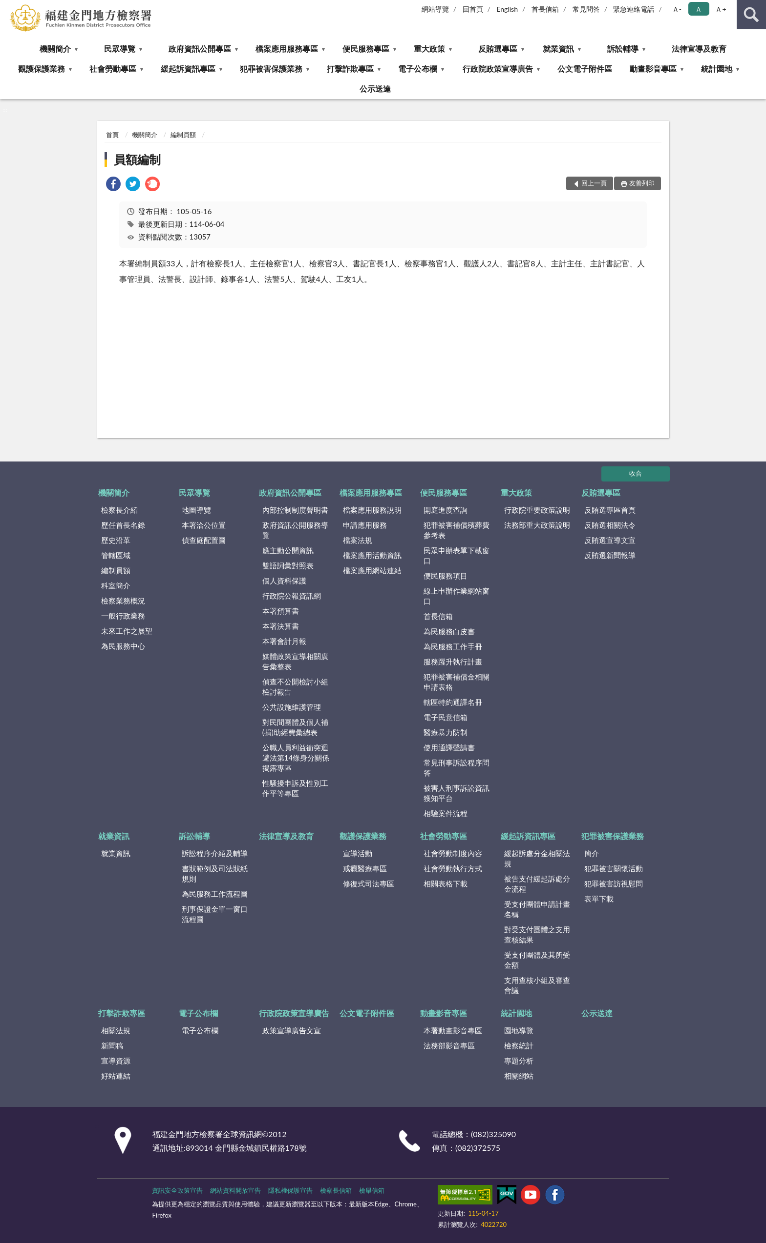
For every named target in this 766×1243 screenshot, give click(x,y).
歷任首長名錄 (123, 525)
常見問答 (586, 9)
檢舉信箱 (371, 1190)
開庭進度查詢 (446, 509)
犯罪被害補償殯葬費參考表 (456, 530)
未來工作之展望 (126, 630)
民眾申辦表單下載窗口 (456, 555)
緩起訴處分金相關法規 (537, 858)
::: (7, 7)
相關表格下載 (446, 883)
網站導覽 (435, 9)
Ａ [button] (698, 9)
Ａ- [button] (676, 9)
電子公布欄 (417, 68)
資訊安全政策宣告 (177, 1190)
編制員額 (183, 135)
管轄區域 (115, 555)
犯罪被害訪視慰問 (613, 883)
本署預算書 (280, 610)
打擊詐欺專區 (350, 68)
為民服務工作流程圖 (215, 893)
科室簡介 (115, 585)
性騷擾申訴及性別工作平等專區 (295, 788)
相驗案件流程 (446, 813)
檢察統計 (518, 1045)
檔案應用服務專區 (286, 48)
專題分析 (518, 1060)
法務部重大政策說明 (537, 525)
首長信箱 (545, 9)
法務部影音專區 (449, 1045)
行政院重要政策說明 (537, 509)
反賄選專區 (497, 48)
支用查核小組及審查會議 (537, 985)
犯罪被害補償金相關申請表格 (456, 681)
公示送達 (375, 88)
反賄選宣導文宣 (610, 540)
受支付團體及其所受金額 (537, 959)
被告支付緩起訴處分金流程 (537, 883)
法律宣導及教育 (699, 48)
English (507, 9)
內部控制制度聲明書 (295, 509)
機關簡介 (55, 48)
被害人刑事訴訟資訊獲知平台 (456, 792)
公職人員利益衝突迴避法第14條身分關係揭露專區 (295, 757)
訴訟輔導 (622, 48)
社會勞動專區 (112, 68)
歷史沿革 (115, 540)
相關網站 (518, 1075)
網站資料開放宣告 (235, 1190)
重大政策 (429, 48)
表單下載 (599, 898)
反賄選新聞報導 (610, 555)
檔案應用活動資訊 (372, 555)
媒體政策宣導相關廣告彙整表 (295, 661)
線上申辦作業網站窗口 (456, 595)
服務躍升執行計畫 (453, 661)
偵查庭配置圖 (204, 540)
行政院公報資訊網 (291, 595)
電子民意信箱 (446, 717)
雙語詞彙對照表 (288, 565)
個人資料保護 (284, 580)
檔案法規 (357, 540)
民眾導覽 (119, 48)
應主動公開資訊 (288, 550)
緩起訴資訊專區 (188, 68)
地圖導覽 (196, 509)
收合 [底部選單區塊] (635, 473)
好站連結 (115, 1075)
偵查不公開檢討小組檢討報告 (295, 686)
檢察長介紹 (119, 509)
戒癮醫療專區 (365, 868)
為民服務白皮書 (449, 631)
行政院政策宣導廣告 (498, 68)
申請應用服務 (365, 525)
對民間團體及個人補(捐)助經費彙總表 (295, 727)
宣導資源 (115, 1060)
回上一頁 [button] (594, 183)
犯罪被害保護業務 (271, 68)
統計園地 (716, 68)
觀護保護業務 (41, 68)
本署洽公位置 (204, 525)
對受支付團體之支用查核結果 (537, 934)
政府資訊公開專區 (200, 48)
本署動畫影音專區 (453, 1030)
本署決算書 (280, 626)
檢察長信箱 (336, 1190)
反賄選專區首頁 (610, 509)
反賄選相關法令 (610, 525)
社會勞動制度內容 (453, 853)
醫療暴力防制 (446, 732)
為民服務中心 (123, 646)
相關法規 (115, 1030)
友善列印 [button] (642, 183)
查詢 (751, 14)
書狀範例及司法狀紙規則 (215, 873)
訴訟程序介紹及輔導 (215, 853)
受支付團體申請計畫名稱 (537, 909)
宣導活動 (357, 853)
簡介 (591, 853)
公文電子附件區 (584, 68)
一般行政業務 (123, 615)
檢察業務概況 (123, 600)
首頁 (112, 135)
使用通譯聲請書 (449, 747)
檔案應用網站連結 (372, 570)
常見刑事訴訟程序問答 (456, 767)
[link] (113, 185)
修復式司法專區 (368, 883)
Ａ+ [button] (720, 9)
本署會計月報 (284, 641)
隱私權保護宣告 (290, 1190)
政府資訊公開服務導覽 (295, 530)
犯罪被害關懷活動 (613, 868)
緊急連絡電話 (633, 9)
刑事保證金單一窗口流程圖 (215, 913)
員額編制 (137, 159)
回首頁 (473, 9)
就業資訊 (558, 48)
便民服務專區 (365, 48)
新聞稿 (112, 1045)
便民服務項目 (446, 575)
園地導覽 (518, 1030)
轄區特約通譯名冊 (453, 702)
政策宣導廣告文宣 (291, 1030)
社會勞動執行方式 (453, 868)
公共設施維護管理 (291, 706)
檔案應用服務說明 (372, 509)
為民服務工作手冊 (453, 646)
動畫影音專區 (653, 68)
